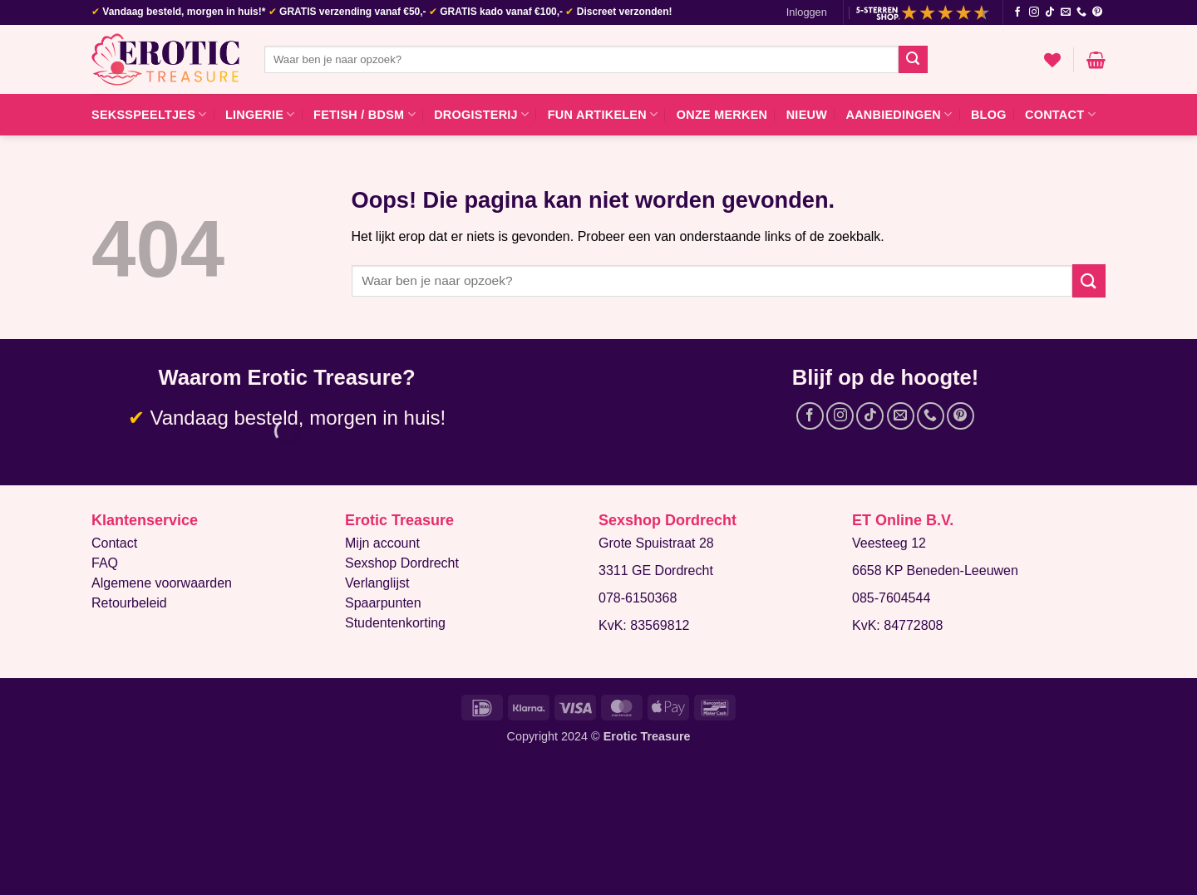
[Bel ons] (1081, 12)
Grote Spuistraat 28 (656, 543)
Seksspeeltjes (149, 114)
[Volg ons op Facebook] (1017, 12)
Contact (1060, 114)
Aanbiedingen (898, 114)
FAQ (104, 563)
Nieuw (806, 114)
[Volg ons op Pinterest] (1097, 12)
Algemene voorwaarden (161, 583)
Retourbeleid (129, 603)
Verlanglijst (377, 583)
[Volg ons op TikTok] (1050, 12)
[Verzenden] (913, 60)
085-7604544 (891, 598)
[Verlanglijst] (1052, 60)
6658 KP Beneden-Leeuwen (935, 570)
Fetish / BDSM (364, 114)
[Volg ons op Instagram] (1034, 12)
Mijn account (382, 543)
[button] (806, 12)
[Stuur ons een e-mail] (1066, 12)
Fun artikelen (603, 114)
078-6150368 (637, 598)
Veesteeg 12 (889, 543)
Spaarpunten (383, 603)
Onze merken (722, 114)
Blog (989, 114)
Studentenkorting (395, 623)
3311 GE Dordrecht (655, 570)
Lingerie (260, 114)
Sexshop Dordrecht (402, 563)
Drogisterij (481, 114)
